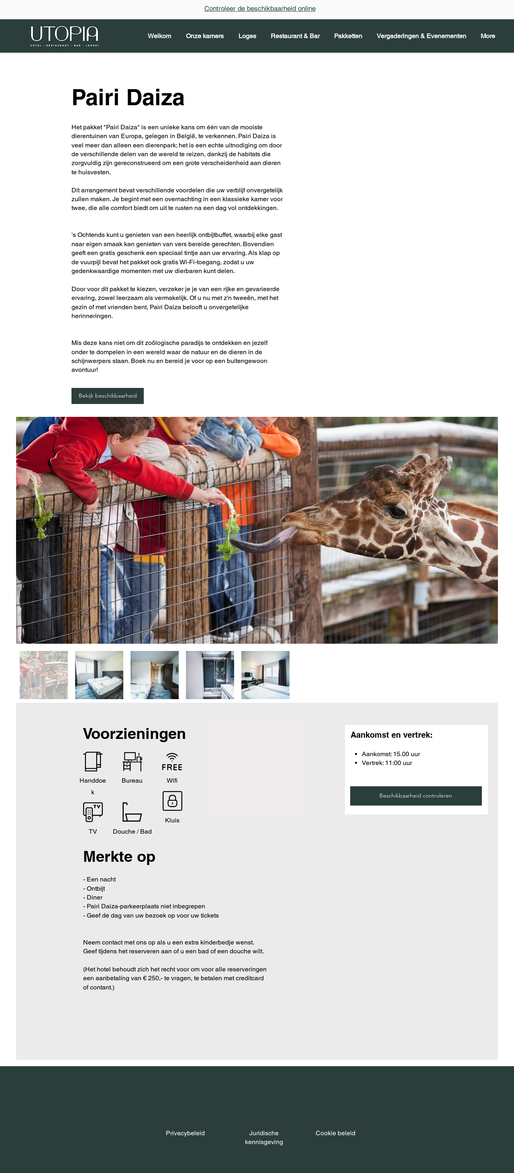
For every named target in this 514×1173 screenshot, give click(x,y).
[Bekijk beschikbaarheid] (107, 396)
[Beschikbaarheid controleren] (416, 796)
